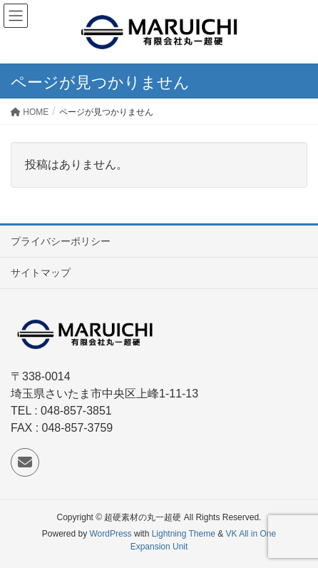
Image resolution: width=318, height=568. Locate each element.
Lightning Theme (183, 534)
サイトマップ (41, 272)
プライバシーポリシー (61, 241)
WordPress (110, 534)
